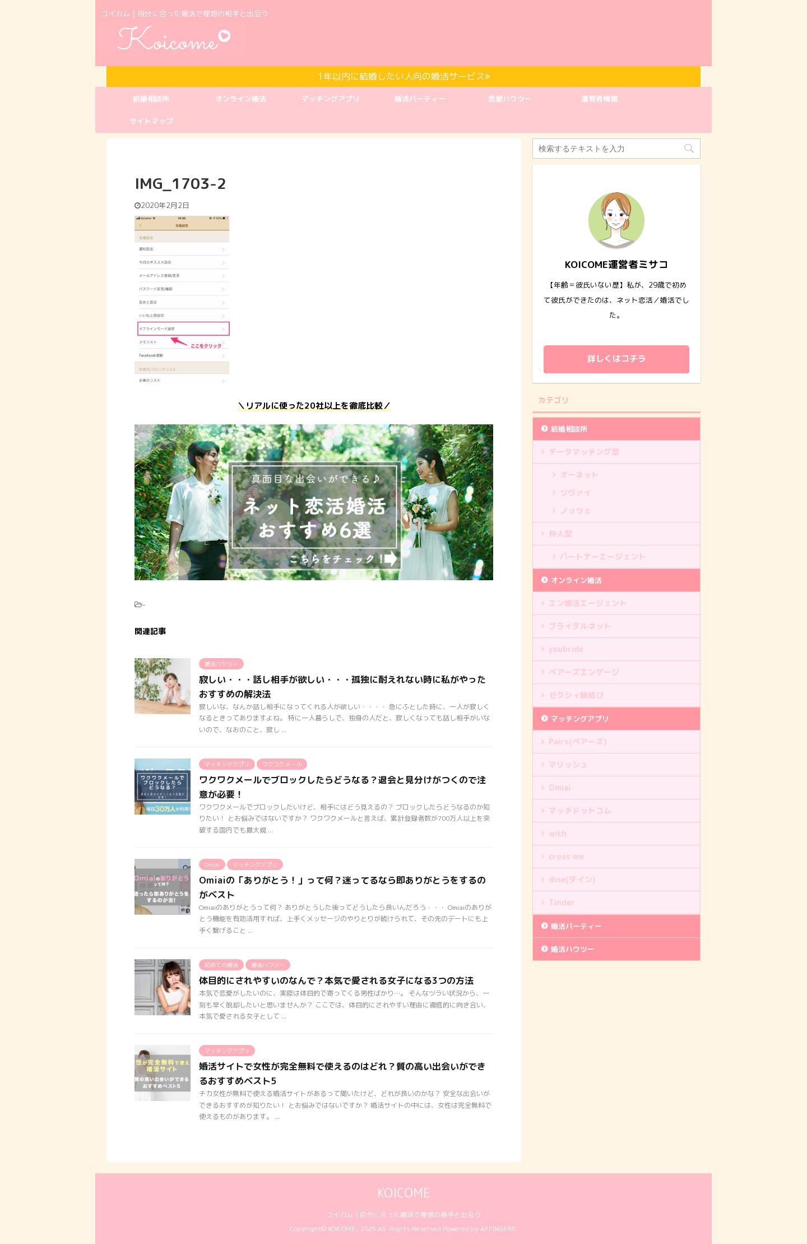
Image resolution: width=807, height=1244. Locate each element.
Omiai (560, 787)
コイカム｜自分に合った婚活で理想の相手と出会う (403, 1214)
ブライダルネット (580, 626)
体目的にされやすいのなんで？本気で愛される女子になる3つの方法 (336, 980)
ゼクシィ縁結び (576, 695)
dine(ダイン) (572, 879)
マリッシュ (568, 764)
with (558, 833)
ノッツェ (575, 510)
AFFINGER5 (498, 1228)
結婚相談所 (151, 99)
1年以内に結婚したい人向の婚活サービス (404, 76)
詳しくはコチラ (616, 358)
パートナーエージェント (603, 556)
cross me (566, 856)
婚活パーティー (420, 99)
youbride (566, 649)
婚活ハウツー (573, 949)
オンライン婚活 (240, 99)
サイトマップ (151, 121)
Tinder (562, 902)
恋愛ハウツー (510, 99)
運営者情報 (599, 99)
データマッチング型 (584, 451)
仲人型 (560, 533)
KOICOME (403, 1192)
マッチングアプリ (331, 99)
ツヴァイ (575, 492)
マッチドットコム (580, 810)
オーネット (579, 474)
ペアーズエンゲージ (584, 672)
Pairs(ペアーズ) (578, 741)
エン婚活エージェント (588, 603)
